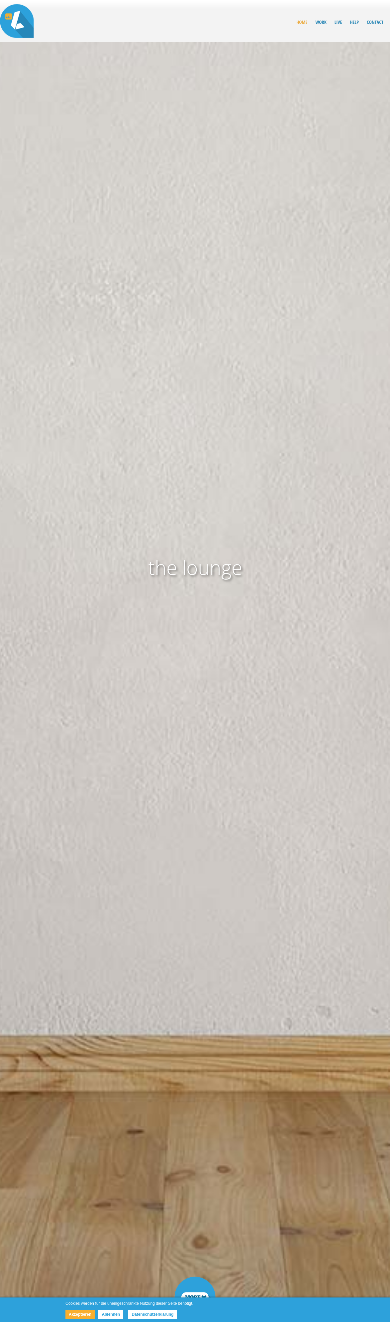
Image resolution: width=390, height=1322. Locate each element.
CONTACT (375, 22)
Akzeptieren (80, 1314)
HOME (301, 22)
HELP (354, 22)
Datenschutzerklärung (152, 1314)
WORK (320, 22)
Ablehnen (111, 1314)
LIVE (338, 22)
